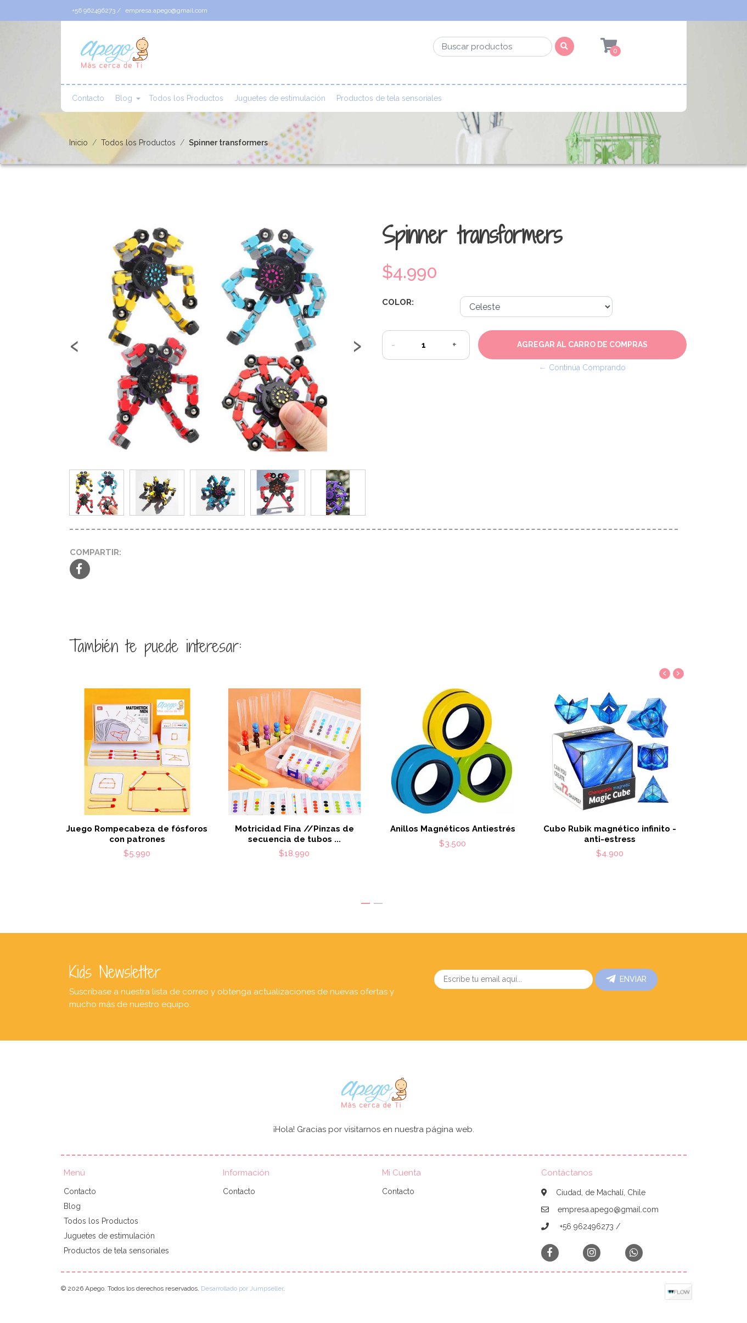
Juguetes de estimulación (279, 98)
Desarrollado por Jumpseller (242, 1288)
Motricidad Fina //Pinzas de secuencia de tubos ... (294, 834)
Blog (123, 98)
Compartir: (95, 552)
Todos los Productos (186, 98)
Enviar (626, 979)
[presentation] (74, 351)
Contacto (88, 98)
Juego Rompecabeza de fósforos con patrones (136, 834)
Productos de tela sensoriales (389, 98)
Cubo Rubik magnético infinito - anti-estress (610, 834)
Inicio (78, 142)
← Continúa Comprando (582, 367)
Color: (398, 302)
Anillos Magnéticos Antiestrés (452, 829)
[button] (365, 903)
